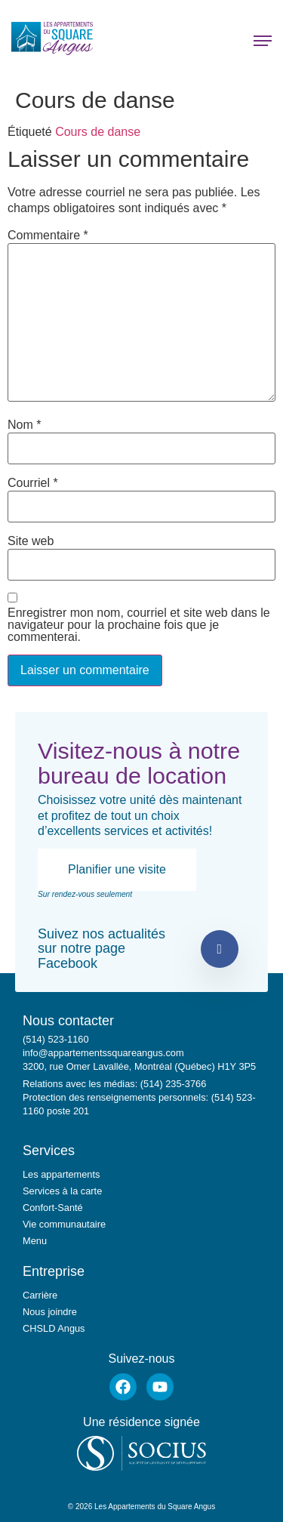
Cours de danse (97, 131)
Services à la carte (62, 1191)
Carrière (40, 1295)
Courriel (33, 483)
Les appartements (61, 1174)
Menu (35, 1240)
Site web (31, 541)
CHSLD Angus (54, 1328)
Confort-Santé (53, 1207)
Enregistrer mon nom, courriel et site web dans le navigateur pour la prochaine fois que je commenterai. (139, 625)
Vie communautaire (64, 1224)
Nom (24, 425)
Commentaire (48, 236)
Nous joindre (50, 1311)
